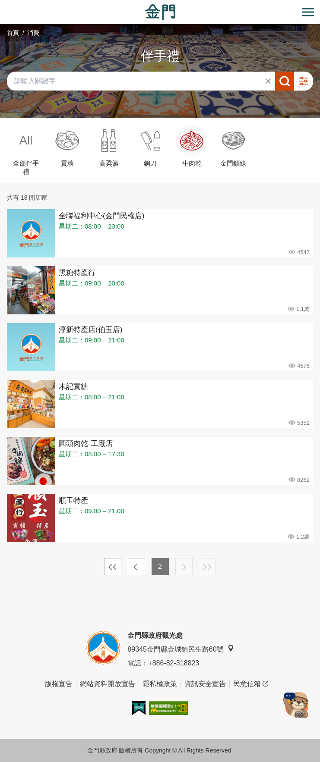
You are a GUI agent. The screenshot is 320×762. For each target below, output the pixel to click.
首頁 (13, 32)
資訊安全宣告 (205, 683)
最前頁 (112, 566)
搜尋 (284, 81)
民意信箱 (250, 684)
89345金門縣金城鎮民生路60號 (180, 649)
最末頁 (207, 566)
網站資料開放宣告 (107, 683)
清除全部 (268, 81)
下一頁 (184, 566)
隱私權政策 (160, 683)
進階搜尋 (303, 81)
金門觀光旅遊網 (160, 12)
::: (3, 5)
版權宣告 (59, 683)
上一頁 (136, 566)
